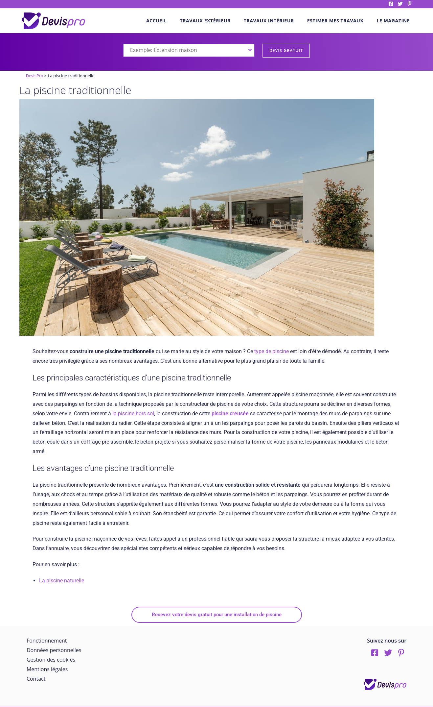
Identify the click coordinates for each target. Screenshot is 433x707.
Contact (36, 678)
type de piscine (271, 351)
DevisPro (34, 76)
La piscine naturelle (61, 580)
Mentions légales (47, 669)
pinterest (409, 3)
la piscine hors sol (132, 413)
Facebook (391, 3)
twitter (400, 3)
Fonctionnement (47, 640)
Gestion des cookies (51, 659)
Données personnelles (54, 650)
